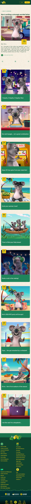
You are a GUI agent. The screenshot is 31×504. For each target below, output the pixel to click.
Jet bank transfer (4, 480)
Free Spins (18, 452)
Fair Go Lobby (3, 446)
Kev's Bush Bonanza (20, 448)
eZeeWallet (3, 479)
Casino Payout (19, 463)
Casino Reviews (4, 455)
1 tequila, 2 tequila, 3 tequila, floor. (13, 98)
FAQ (17, 472)
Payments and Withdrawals (6, 471)
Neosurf (2, 475)
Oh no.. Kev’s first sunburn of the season (14, 386)
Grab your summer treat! (10, 206)
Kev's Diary (3, 451)
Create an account (4, 448)
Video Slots (18, 461)
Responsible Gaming (20, 475)
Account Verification (5, 450)
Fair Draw (18, 450)
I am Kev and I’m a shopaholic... (12, 422)
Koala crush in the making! (10, 278)
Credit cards (3, 477)
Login (22, 2)
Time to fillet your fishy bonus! (11, 242)
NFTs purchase (4, 486)
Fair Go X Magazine (5, 459)
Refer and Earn (4, 453)
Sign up (27, 2)
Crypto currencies (4, 473)
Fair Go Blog (3, 457)
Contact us (18, 479)
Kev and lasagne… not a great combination (15, 134)
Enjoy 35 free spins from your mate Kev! (14, 170)
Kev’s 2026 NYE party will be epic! (12, 314)
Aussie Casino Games (20, 457)
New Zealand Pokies (20, 459)
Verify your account (4, 484)
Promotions (18, 446)
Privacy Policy (19, 477)
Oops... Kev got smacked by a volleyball (14, 350)
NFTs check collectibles (5, 488)
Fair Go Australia (4, 460)
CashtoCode (3, 482)
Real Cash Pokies (19, 464)
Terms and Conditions (20, 474)
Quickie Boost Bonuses (20, 455)
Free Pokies (18, 466)
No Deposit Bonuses (20, 454)
